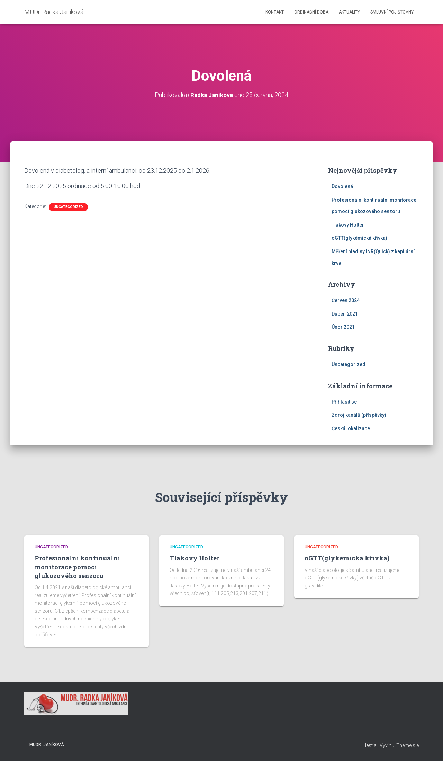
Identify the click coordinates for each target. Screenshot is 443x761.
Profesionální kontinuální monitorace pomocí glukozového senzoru (77, 566)
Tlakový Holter (348, 225)
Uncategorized (68, 207)
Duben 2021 (345, 314)
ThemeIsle (407, 745)
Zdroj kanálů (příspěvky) (359, 415)
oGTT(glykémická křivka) (359, 238)
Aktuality (349, 12)
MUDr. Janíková (46, 744)
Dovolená (342, 186)
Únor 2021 (343, 327)
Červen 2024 (346, 300)
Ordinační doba (311, 12)
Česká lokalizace (351, 428)
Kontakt (274, 12)
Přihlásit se (344, 402)
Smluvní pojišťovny (392, 12)
